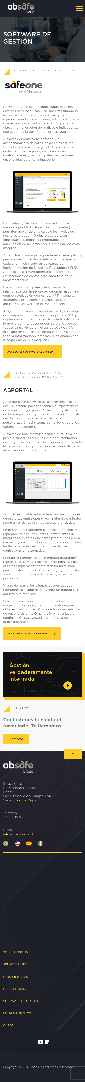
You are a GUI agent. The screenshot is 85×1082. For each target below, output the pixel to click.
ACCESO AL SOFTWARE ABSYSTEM (32, 352)
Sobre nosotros (17, 952)
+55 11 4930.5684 (17, 817)
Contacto (16, 739)
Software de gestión (21, 1001)
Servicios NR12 (15, 964)
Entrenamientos (17, 1013)
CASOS (8, 1025)
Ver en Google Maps (19, 800)
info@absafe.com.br (19, 834)
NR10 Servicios (15, 989)
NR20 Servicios (15, 976)
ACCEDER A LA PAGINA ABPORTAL (32, 634)
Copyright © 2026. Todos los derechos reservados (38, 1067)
